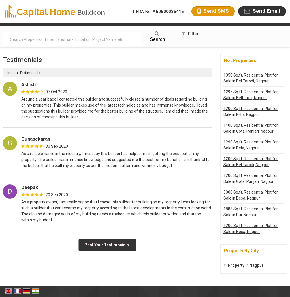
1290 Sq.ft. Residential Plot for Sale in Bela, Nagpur (250, 145)
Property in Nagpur (245, 265)
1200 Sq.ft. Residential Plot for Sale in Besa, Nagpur (250, 228)
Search (157, 36)
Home (11, 73)
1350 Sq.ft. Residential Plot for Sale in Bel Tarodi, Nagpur (250, 78)
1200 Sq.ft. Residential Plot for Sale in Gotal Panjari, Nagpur (250, 178)
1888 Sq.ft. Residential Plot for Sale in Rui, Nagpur (250, 212)
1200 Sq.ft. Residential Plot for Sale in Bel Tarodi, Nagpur (250, 161)
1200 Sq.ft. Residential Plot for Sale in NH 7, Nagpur (250, 111)
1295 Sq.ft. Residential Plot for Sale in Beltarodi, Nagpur (250, 95)
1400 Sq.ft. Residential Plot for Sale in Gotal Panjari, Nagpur (250, 128)
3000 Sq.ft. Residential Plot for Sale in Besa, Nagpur (250, 195)
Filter (190, 34)
